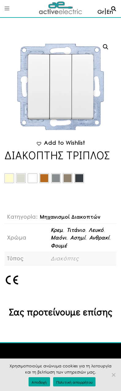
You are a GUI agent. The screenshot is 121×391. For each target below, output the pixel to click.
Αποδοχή (39, 382)
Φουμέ (59, 245)
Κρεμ (57, 229)
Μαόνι (59, 237)
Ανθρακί (99, 237)
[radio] (9, 178)
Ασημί (78, 237)
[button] (105, 46)
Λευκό (96, 229)
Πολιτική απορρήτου (74, 382)
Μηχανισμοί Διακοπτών (70, 216)
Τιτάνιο (76, 229)
